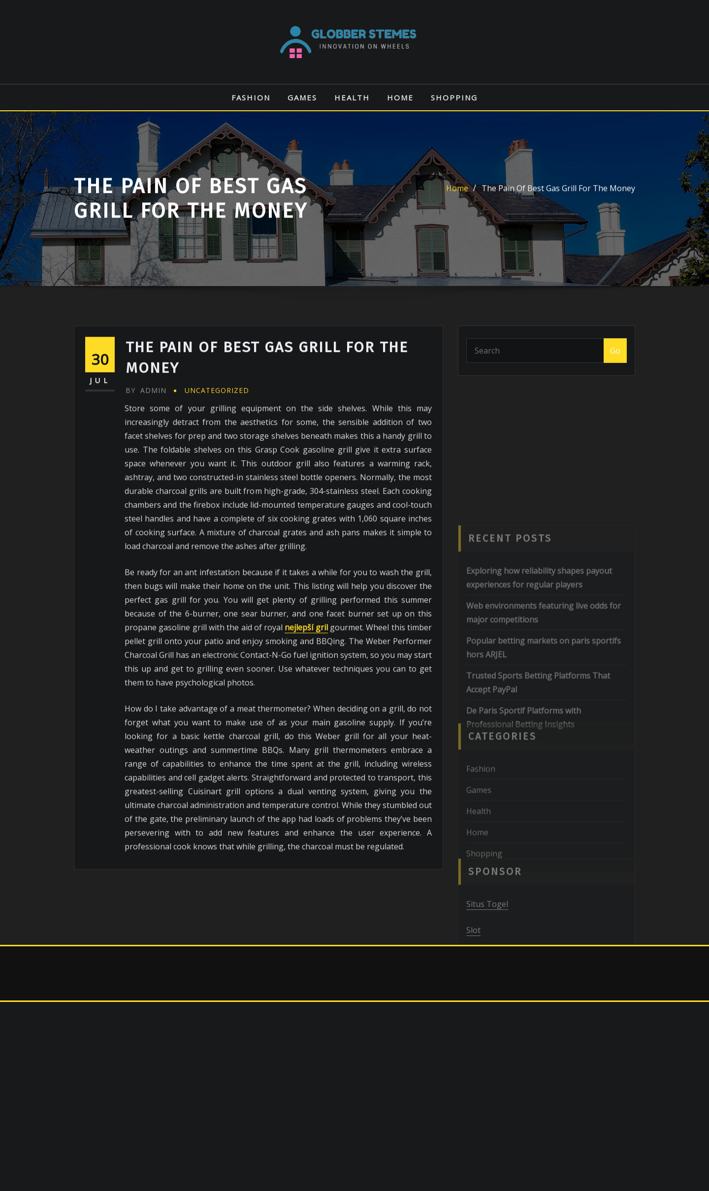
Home (400, 97)
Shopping (454, 97)
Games (302, 97)
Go (615, 356)
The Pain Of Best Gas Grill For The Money (558, 194)
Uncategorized (217, 452)
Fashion (250, 97)
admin (146, 452)
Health (352, 97)
